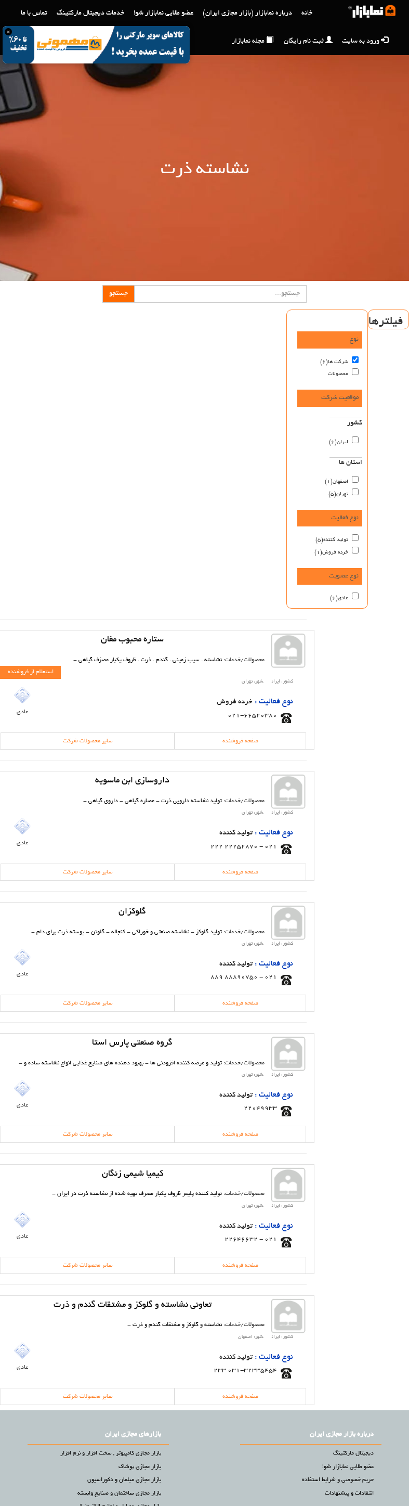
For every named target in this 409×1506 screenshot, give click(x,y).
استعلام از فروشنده (31, 672)
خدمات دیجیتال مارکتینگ (90, 13)
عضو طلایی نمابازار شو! (163, 13)
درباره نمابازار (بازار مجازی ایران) (247, 13)
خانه (306, 13)
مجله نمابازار (252, 40)
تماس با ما (34, 13)
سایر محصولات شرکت (88, 741)
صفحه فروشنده (240, 741)
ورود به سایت (365, 40)
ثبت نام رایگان (308, 40)
